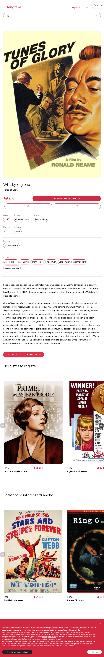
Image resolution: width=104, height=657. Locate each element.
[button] (66, 198)
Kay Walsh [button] (51, 262)
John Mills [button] (24, 262)
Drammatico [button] (41, 219)
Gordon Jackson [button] (11, 268)
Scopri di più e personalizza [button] (17, 652)
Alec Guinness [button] (10, 262)
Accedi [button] (89, 7)
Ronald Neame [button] (11, 245)
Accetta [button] (95, 652)
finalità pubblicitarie (49, 637)
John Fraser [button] (64, 262)
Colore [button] (17, 231)
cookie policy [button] (76, 630)
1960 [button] (6, 219)
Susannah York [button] (79, 262)
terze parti (38, 632)
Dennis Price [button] (38, 262)
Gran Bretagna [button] (22, 219)
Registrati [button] (76, 7)
